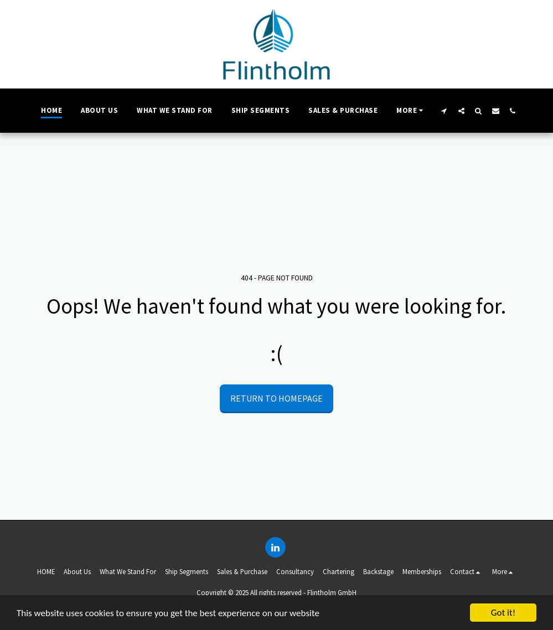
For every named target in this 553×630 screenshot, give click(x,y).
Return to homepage (276, 398)
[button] (444, 110)
